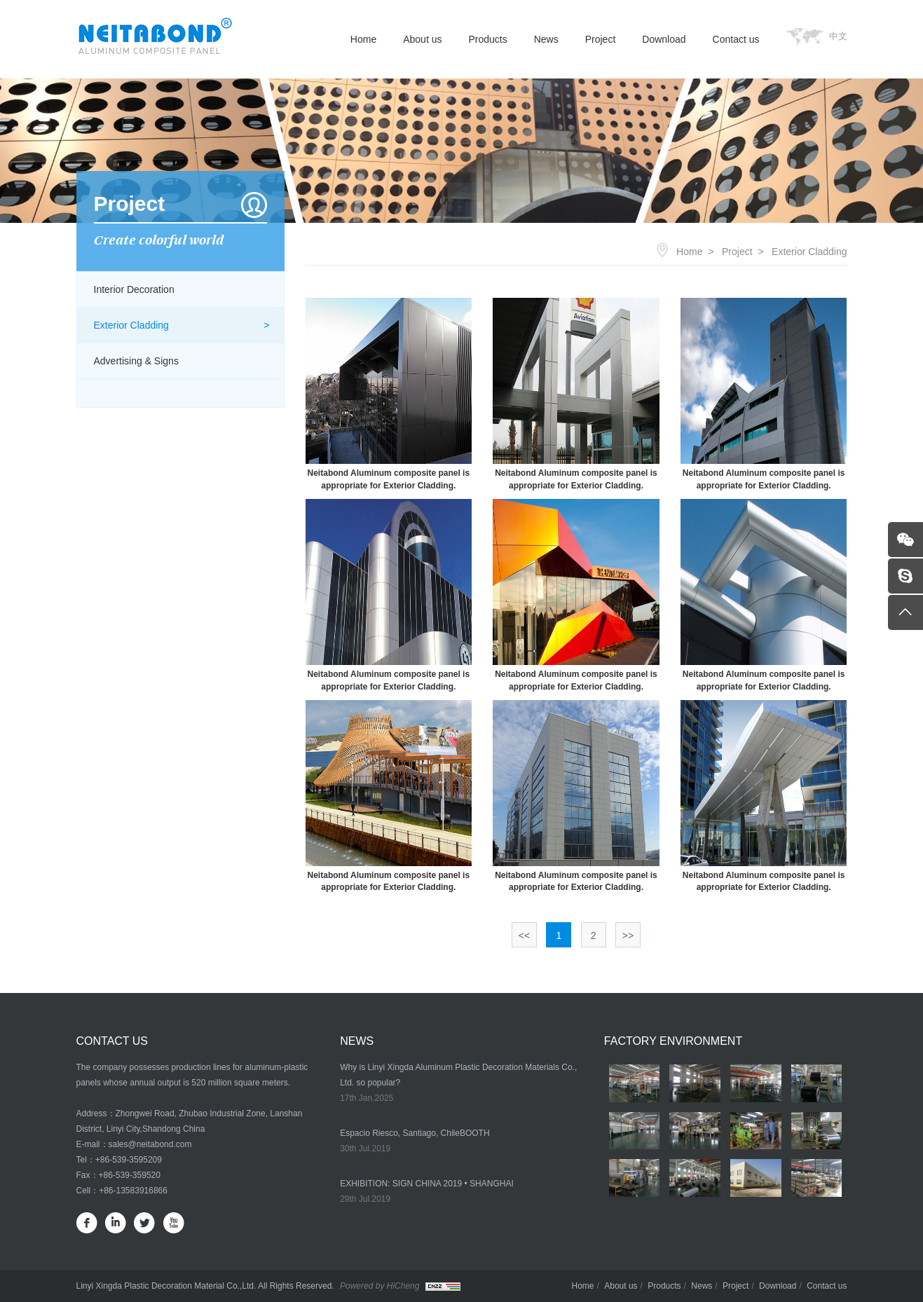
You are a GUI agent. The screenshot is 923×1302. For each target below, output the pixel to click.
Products (487, 39)
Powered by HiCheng (379, 1286)
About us (422, 39)
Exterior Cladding (131, 325)
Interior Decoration (134, 289)
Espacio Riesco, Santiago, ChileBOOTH (414, 1133)
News (546, 39)
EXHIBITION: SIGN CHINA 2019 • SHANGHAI (427, 1183)
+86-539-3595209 (128, 1160)
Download (663, 39)
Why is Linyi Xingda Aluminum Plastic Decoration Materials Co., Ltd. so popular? (458, 1075)
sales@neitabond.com (150, 1144)
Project (600, 39)
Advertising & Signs (136, 360)
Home (363, 39)
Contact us (736, 39)
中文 (838, 36)
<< (524, 935)
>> (628, 935)
